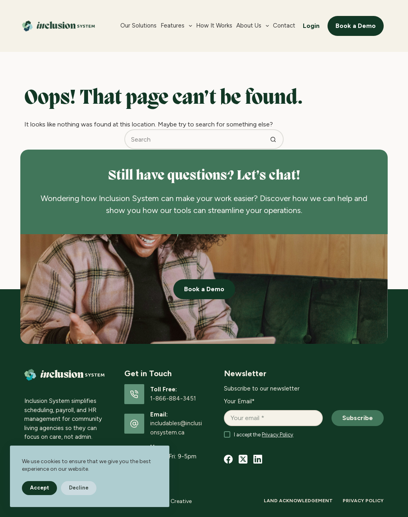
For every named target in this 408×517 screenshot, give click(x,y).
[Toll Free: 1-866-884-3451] (134, 394)
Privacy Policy (277, 435)
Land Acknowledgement (298, 500)
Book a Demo (355, 26)
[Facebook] (228, 459)
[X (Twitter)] (243, 459)
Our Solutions (138, 25)
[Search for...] (194, 139)
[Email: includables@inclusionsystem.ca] (134, 424)
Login (311, 26)
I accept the (263, 435)
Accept (39, 488)
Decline (78, 488)
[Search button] (274, 139)
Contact (284, 25)
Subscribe (357, 418)
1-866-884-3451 (173, 398)
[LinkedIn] (257, 459)
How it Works (214, 25)
